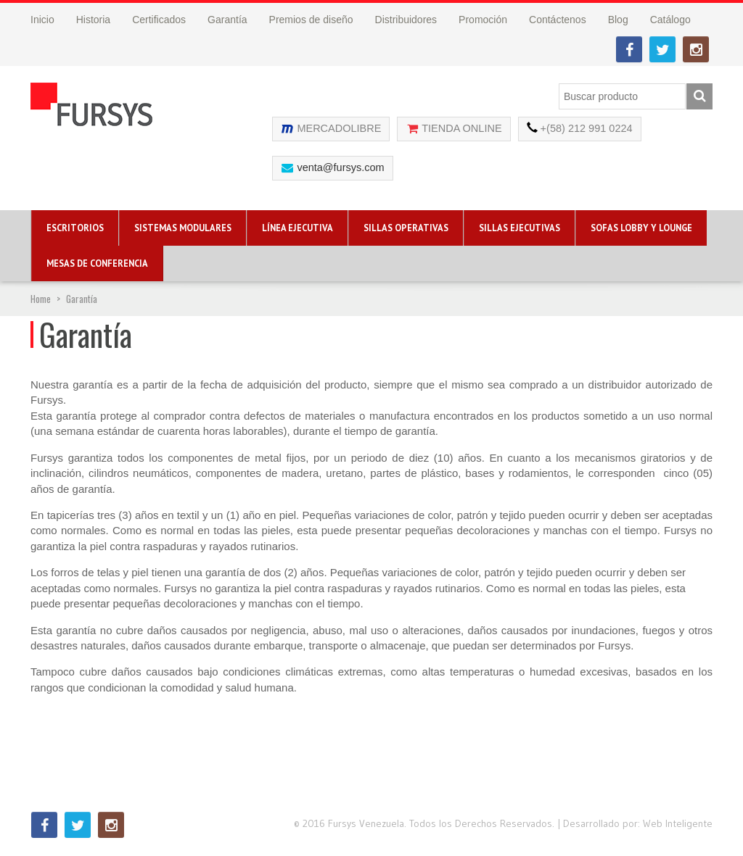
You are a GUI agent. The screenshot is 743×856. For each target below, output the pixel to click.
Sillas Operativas (406, 227)
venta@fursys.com (340, 167)
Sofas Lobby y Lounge (641, 227)
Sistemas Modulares (182, 227)
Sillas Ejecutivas (519, 227)
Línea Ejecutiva (297, 227)
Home (40, 298)
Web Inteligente (678, 823)
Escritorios (75, 227)
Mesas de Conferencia (97, 263)
